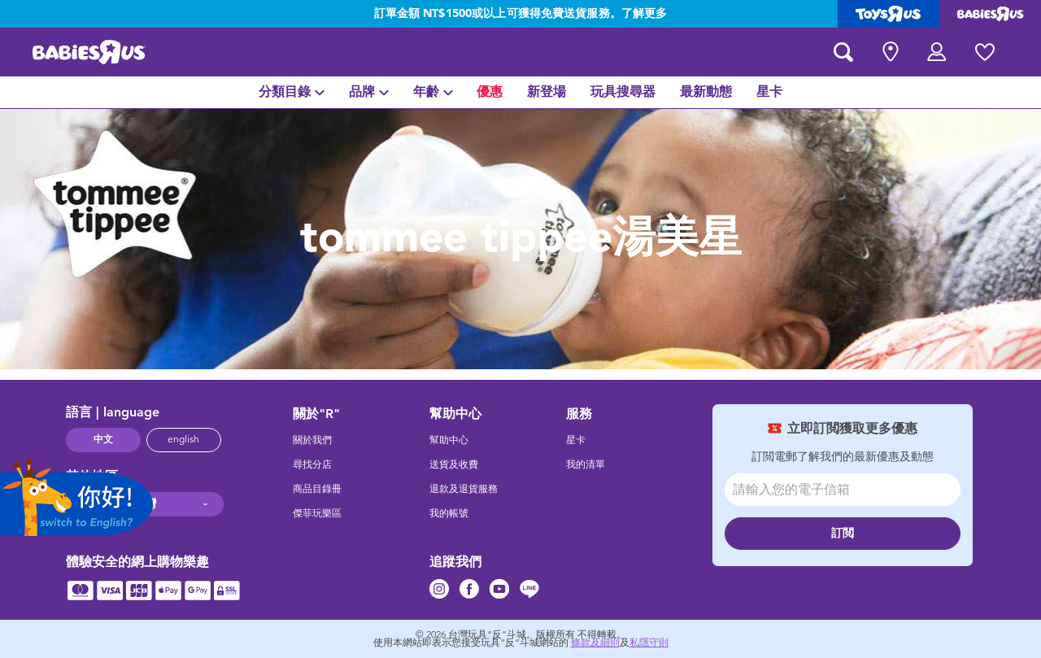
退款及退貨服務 (463, 489)
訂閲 (842, 533)
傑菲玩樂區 (317, 513)
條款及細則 (595, 642)
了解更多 (644, 14)
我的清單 (585, 464)
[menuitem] (291, 92)
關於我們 (312, 440)
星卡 (576, 440)
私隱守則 (649, 642)
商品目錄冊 (317, 489)
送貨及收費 (453, 464)
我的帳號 (448, 513)
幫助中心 (448, 440)
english (183, 439)
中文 (103, 439)
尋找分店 (312, 464)
